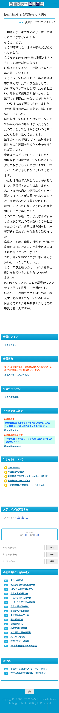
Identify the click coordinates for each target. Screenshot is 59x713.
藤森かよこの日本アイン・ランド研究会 (29, 669)
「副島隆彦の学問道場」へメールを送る (26, 485)
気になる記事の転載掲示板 (23, 585)
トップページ (14, 467)
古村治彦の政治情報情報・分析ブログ (28, 673)
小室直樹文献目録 (19, 628)
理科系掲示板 (17, 619)
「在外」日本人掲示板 (21, 598)
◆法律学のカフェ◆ (20, 615)
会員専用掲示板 (11, 397)
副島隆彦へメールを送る (19, 480)
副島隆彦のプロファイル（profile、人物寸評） (29, 476)
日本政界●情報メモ (19, 593)
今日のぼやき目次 (16, 472)
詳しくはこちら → (12, 430)
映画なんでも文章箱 (20, 611)
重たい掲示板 (17, 580)
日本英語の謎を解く (20, 606)
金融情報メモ (17, 624)
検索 (52, 548)
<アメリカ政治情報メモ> (22, 589)
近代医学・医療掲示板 (21, 632)
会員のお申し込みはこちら (16, 375)
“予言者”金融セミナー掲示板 (24, 645)
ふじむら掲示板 (18, 637)
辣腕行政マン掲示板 (20, 641)
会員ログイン (10, 345)
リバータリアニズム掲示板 (23, 602)
